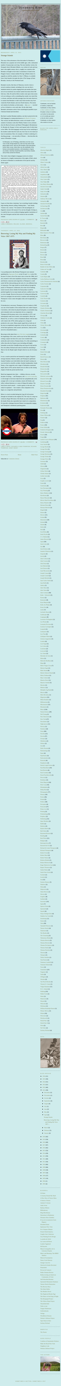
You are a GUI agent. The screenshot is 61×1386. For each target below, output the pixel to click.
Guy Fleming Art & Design (48, 1236)
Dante (42, 354)
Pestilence (43, 780)
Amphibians (43, 174)
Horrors (42, 515)
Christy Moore (44, 325)
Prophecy (43, 816)
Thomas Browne (45, 943)
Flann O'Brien (44, 415)
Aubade (42, 213)
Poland (42, 799)
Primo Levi (43, 809)
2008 (44, 1170)
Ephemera (43, 398)
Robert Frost (43, 853)
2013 (44, 1156)
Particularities (44, 758)
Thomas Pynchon (45, 950)
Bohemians (43, 242)
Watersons (43, 998)
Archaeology (44, 206)
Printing (42, 811)
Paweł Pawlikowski (45, 775)
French (42, 434)
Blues (42, 235)
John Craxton (44, 561)
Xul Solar (43, 1028)
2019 (44, 1139)
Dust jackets (43, 374)
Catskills (42, 296)
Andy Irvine (43, 191)
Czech (42, 347)
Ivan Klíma (43, 532)
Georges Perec (44, 459)
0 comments (30, 442)
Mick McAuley (44, 695)
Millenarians (43, 702)
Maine (42, 658)
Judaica (42, 585)
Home (19, 454)
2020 (44, 1136)
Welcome (43, 1003)
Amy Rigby (43, 182)
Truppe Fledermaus (45, 1308)
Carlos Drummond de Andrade (49, 281)
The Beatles (43, 933)
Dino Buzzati (44, 361)
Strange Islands (7, 55)
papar (29, 105)
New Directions (44, 716)
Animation (43, 194)
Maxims (42, 685)
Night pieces (43, 724)
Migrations (43, 697)
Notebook (43, 729)
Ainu (41, 157)
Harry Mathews (44, 493)
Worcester (43, 1015)
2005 (44, 1178)
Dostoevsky (43, 369)
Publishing (43, 819)
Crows (42, 344)
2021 (44, 1090)
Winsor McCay (44, 1011)
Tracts (42, 967)
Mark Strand (43, 670)
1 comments (30, 219)
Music (8, 446)
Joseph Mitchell (44, 578)
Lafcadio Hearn (44, 612)
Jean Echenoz (44, 549)
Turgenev (43, 972)
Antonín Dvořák (45, 203)
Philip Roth (43, 789)
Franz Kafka (43, 427)
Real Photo (43, 838)
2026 (44, 1076)
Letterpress (43, 631)
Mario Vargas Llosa (45, 665)
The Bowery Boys (45, 1286)
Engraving (43, 393)
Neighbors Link (44, 1346)
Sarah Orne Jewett (45, 872)
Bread (42, 259)
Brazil (42, 257)
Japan (42, 541)
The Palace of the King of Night (49, 1296)
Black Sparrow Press (46, 233)
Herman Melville (45, 507)
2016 (44, 1147)
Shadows (42, 884)
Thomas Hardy (44, 947)
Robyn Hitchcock (45, 862)
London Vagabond (45, 1244)
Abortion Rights (44, 150)
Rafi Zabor (43, 831)
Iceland (42, 517)
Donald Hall (43, 366)
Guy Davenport (44, 488)
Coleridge (43, 332)
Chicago (42, 315)
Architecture (43, 208)
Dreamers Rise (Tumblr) (47, 1217)
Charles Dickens (45, 308)
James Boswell (44, 539)
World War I (43, 1020)
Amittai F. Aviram (45, 1203)
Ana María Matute (45, 184)
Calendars (43, 271)
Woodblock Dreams (45, 1316)
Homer (42, 512)
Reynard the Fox (45, 845)
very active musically (31, 376)
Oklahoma (43, 741)
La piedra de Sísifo (45, 1239)
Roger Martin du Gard (46, 865)
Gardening (43, 442)
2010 (44, 1164)
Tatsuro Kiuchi (44, 928)
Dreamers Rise (31, 7)
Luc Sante (43, 653)
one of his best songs (23, 334)
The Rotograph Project (46, 1299)
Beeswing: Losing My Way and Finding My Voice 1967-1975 (18, 234)
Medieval (29, 224)
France (42, 425)
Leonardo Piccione (45, 624)
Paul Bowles (43, 770)
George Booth (44, 447)
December (47, 1092)
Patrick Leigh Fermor (46, 765)
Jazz (41, 546)
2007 (44, 1172)
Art (41, 211)
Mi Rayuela (43, 1246)
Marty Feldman (44, 675)
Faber (28, 274)
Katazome (43, 600)
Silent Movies (44, 892)
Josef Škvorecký (45, 571)
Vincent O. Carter (45, 984)
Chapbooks (43, 306)
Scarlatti (42, 874)
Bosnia (42, 250)
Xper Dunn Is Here (45, 1320)
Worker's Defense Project (47, 1318)
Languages (43, 617)
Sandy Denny (13, 448)
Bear (41, 225)
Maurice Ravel (44, 680)
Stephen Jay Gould (45, 916)
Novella (42, 733)
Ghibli (42, 464)
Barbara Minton (44, 1208)
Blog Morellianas (45, 1212)
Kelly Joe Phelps (45, 605)
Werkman (43, 1006)
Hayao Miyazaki (45, 498)
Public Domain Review (46, 1272)
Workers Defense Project (47, 1348)
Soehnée (42, 899)
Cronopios (43, 342)
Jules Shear (43, 587)
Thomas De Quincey (46, 945)
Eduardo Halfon (44, 378)
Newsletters (43, 721)
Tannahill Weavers (45, 926)
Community (43, 340)
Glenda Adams (44, 473)
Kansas (42, 597)
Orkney (42, 743)
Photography (44, 792)
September (47, 1101)
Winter (42, 1013)
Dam (41, 349)
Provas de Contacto (45, 1270)
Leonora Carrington (45, 626)
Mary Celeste (44, 678)
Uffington (43, 977)
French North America (46, 1232)
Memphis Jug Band (45, 690)
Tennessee (43, 930)
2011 (44, 1161)
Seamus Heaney (44, 882)
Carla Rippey (44, 276)
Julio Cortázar (44, 592)
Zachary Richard (45, 1030)
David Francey (44, 357)
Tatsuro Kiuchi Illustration (47, 1284)
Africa (42, 152)
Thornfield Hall (44, 1303)
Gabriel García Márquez (47, 439)
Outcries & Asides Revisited (48, 1265)
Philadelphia (43, 787)
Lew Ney (43, 634)
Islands (22, 224)
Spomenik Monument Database (49, 1282)
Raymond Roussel (45, 833)
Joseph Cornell (44, 575)
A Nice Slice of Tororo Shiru (48, 1198)
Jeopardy (42, 554)
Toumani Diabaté (45, 964)
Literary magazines (45, 639)
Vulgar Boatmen (45, 986)
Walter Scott (43, 994)
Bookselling (43, 245)
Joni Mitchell (44, 566)
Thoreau (42, 952)
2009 (44, 1167)
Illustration (43, 519)
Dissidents (43, 364)
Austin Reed (43, 215)
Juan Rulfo (43, 583)
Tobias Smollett (44, 957)
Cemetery (43, 301)
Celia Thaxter (44, 298)
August (46, 1103)
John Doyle (43, 563)
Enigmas (42, 395)
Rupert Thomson (45, 867)
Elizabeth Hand (44, 391)
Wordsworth (43, 1018)
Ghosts (42, 466)
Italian (42, 527)
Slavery (42, 894)
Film (41, 410)
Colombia (43, 335)
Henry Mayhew (44, 502)
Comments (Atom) (14, 458)
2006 (44, 1175)
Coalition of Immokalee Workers (49, 1341)
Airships (42, 160)
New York (43, 719)
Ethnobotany (44, 400)
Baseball (42, 223)
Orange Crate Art (45, 1262)
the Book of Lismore (30, 118)
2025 (44, 1079)
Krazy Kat (43, 607)
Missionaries (44, 704)
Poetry (42, 797)
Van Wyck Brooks (45, 981)
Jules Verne (43, 590)
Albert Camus (44, 162)
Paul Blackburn (44, 767)
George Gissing (44, 451)
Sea (41, 879)
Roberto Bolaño (44, 860)
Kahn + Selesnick (45, 595)
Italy (41, 529)
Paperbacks (43, 755)
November (47, 1095)
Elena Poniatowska (45, 388)
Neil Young (43, 714)
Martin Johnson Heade (46, 673)
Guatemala (43, 485)
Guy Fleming (44, 490)
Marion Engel (44, 668)
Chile (41, 320)
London (42, 641)
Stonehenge (43, 918)
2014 (44, 1153)
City (41, 327)
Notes (42, 731)
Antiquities (43, 201)
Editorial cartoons (45, 376)
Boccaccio (43, 240)
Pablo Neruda (44, 748)
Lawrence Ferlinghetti (46, 619)
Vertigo (42, 1313)
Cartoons (42, 291)
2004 (44, 1181)
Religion (42, 840)
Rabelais (42, 826)
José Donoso (43, 568)
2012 (44, 1159)
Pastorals (42, 760)
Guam (42, 483)
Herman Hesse (44, 505)
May (45, 1112)
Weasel (42, 1001)
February (47, 1130)
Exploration (43, 405)
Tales (41, 923)
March (46, 1127)
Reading (42, 836)
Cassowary (43, 293)
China (42, 323)
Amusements (44, 177)
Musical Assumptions (46, 1258)
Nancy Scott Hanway (46, 1260)
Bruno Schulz (44, 264)
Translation (43, 969)
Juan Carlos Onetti (45, 580)
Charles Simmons (45, 310)
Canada (42, 274)
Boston (42, 252)
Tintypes (42, 955)
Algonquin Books (14, 274)
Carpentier (43, 286)
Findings (42, 412)
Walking (42, 991)
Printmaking (43, 814)
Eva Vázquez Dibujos (46, 1229)
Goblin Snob (43, 476)
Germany (43, 461)
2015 (44, 1150)
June (45, 1109)
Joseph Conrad (44, 573)
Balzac (42, 220)
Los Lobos (43, 646)
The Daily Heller (45, 1289)
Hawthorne (43, 495)
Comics (42, 337)
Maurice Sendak (45, 682)
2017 (44, 1145)
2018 (44, 1142)
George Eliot (44, 449)
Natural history (44, 712)
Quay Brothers (44, 821)
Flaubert (42, 417)
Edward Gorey (44, 381)
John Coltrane (44, 558)
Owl (41, 746)
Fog (41, 420)
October (46, 1098)
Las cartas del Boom (46, 1241)
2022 (44, 1087)
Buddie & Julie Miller (46, 267)
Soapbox (42, 896)
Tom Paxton (43, 960)
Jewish (42, 556)
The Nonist (43, 1332)
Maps (42, 663)
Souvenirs (43, 901)
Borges (42, 247)
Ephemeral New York (46, 1227)
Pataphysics (43, 763)
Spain (42, 904)
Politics (42, 801)
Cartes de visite (44, 288)
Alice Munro (44, 169)
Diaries (42, 359)
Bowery (42, 254)
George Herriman (45, 454)
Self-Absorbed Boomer (46, 1279)
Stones (42, 921)
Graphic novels (44, 481)
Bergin (42, 228)
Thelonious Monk (45, 938)
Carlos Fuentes (44, 284)
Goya (41, 478)
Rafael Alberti (44, 828)
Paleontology (44, 750)
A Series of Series (45, 1200)
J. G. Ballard (43, 537)
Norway (42, 726)
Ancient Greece (44, 186)
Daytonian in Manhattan (47, 1215)
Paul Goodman (44, 772)
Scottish (42, 877)
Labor (42, 609)
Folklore (42, 422)
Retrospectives (44, 843)
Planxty (42, 794)
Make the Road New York (47, 1343)
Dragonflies (43, 371)
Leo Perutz (43, 622)
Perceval (42, 777)
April (46, 1115)
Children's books (45, 318)
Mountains (43, 707)
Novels (42, 736)
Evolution (43, 403)
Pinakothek (43, 1267)
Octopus (42, 738)
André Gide (43, 189)
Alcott (42, 165)
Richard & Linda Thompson (20, 446)
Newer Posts (4, 454)
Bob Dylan (43, 237)
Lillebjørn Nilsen (45, 636)
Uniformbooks (44, 1311)
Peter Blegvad (44, 782)
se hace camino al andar (47, 110)
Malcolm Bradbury (45, 660)
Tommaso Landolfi (45, 962)
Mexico (42, 692)
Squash (42, 911)
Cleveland (43, 330)
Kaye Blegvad (44, 602)
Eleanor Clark (44, 383)
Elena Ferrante (44, 386)
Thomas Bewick (45, 940)
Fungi (42, 437)
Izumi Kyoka (44, 534)
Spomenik (43, 909)
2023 (44, 1084)
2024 (44, 1082)
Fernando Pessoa (45, 408)
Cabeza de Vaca (44, 269)
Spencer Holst (44, 906)
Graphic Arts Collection (47, 1234)
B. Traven (43, 218)
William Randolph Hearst (47, 1008)
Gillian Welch (44, 471)
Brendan (9, 224)
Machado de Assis (45, 656)
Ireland (16, 224)
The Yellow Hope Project (47, 1301)
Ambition (43, 172)
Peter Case (43, 784)
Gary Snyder (43, 444)
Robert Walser (44, 857)
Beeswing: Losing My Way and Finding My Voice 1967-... (51, 1122)
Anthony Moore (44, 198)
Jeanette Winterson (45, 551)
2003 (44, 1184)
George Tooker (44, 456)
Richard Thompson (45, 850)
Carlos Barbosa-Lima (46, 279)
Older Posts (34, 454)
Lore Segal (43, 643)
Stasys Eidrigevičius (46, 913)
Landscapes (43, 614)
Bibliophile (43, 230)
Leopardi (42, 629)
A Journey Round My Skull (48, 1195)
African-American (45, 155)
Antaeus (42, 196)
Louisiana (43, 648)
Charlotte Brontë (45, 313)
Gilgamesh (43, 468)
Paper (42, 753)
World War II (44, 1023)
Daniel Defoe (44, 352)
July (45, 1106)
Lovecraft (43, 651)
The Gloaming (44, 935)
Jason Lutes (43, 544)
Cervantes (43, 303)
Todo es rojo (43, 1306)
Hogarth (42, 510)
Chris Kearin (13, 219)
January (46, 1133)
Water (42, 996)
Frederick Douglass (45, 429)
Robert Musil (44, 855)
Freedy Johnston (45, 432)
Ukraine (42, 979)
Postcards (43, 806)
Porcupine (43, 804)
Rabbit (42, 823)
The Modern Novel (45, 1291)
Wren (41, 1025)
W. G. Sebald (44, 989)
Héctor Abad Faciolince (47, 500)
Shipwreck (43, 889)
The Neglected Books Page (48, 1294)
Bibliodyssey (44, 1210)
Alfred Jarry (43, 167)
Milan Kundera (44, 699)
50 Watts (42, 1193)
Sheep (42, 887)
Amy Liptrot (43, 179)
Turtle (42, 974)
